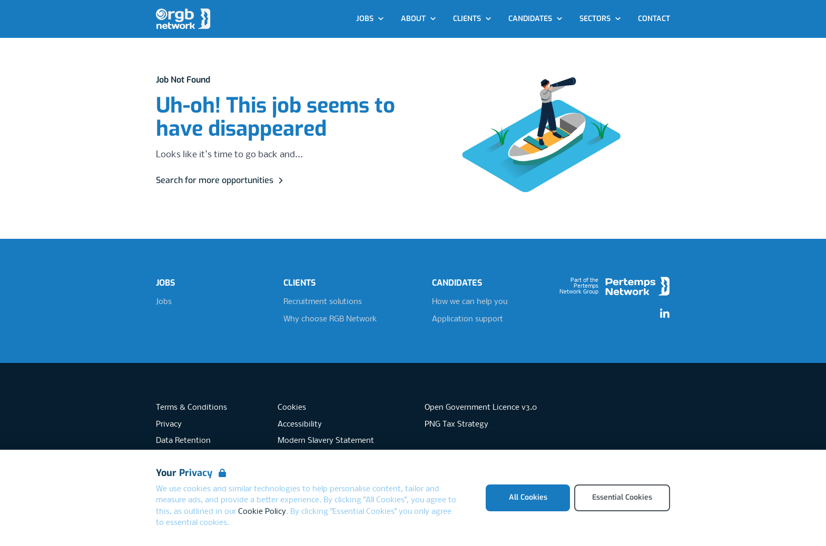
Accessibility (300, 424)
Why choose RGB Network (330, 319)
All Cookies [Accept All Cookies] (528, 497)
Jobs (164, 302)
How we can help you (469, 302)
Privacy (169, 424)
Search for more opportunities (221, 180)
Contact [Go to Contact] (654, 19)
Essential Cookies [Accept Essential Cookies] (622, 497)
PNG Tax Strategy (456, 424)
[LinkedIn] (664, 314)
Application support (467, 319)
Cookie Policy (262, 512)
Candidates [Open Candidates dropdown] (535, 19)
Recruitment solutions (322, 302)
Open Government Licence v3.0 (481, 407)
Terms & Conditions (191, 407)
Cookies (292, 407)
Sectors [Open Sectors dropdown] (600, 19)
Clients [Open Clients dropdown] (472, 19)
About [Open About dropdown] (418, 19)
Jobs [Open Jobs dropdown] (370, 19)
